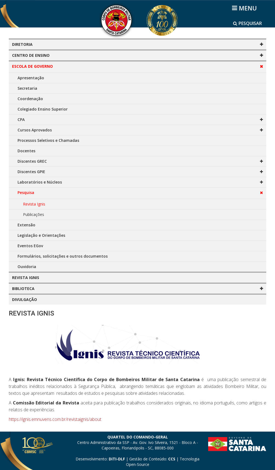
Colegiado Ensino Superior (43, 109)
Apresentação (31, 77)
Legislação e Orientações (41, 235)
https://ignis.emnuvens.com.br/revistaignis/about (55, 419)
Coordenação (30, 98)
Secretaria (27, 88)
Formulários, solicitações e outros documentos (63, 256)
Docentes (26, 150)
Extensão (26, 224)
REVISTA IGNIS (25, 277)
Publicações (33, 214)
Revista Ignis (34, 204)
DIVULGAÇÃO (24, 299)
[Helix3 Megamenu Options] (245, 8)
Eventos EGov (30, 245)
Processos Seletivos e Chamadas (48, 140)
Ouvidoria (27, 266)
